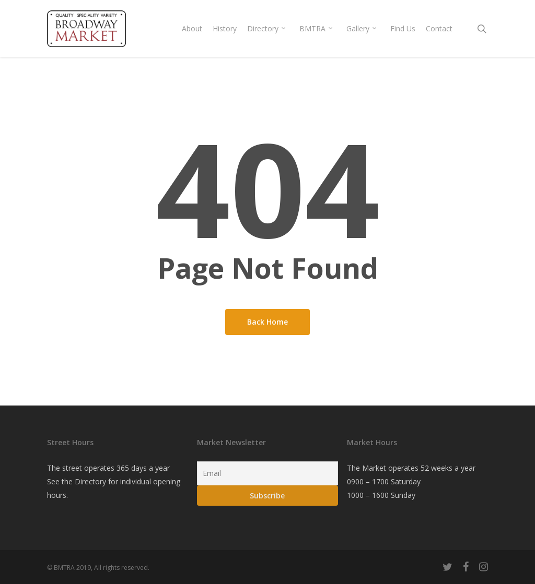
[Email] (267, 473)
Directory (90, 481)
